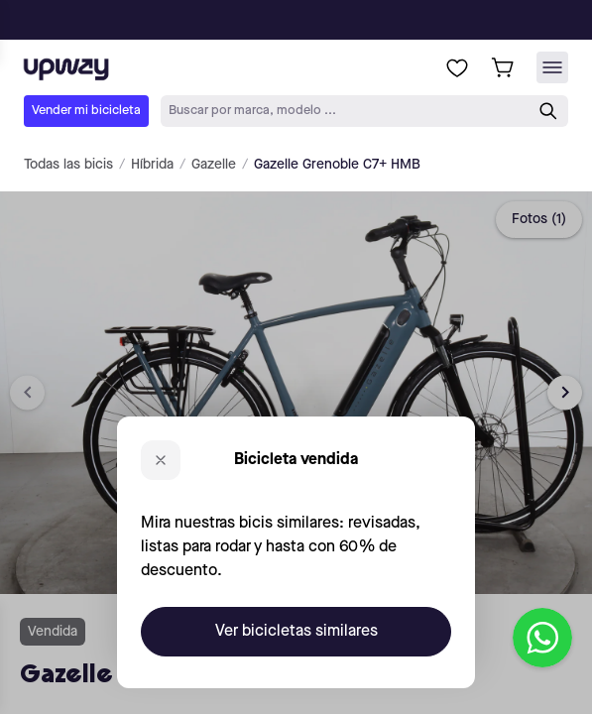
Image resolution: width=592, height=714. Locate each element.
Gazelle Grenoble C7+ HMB (337, 165)
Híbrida (152, 165)
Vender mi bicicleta (86, 110)
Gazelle (213, 165)
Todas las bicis (68, 165)
